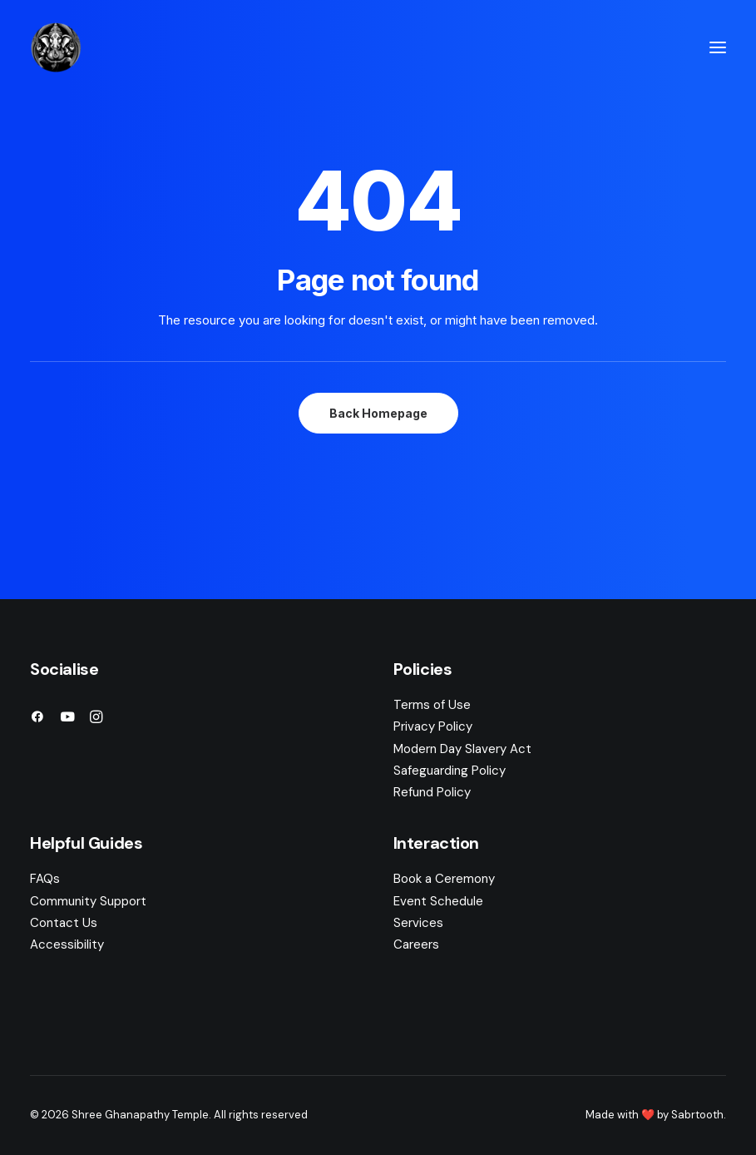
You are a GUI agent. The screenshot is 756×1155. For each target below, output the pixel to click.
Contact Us (63, 923)
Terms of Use (432, 704)
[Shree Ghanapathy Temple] (56, 47)
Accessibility (67, 944)
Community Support (88, 901)
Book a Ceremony (444, 878)
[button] (717, 47)
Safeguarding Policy (449, 770)
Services (418, 923)
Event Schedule (438, 901)
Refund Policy (432, 792)
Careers (416, 944)
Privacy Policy (432, 726)
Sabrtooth (697, 1115)
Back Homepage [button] (378, 413)
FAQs (45, 878)
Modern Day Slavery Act (462, 749)
